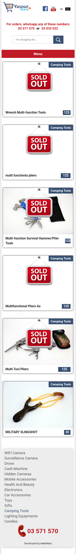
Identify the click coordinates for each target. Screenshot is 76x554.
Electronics (13, 490)
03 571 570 (42, 531)
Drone (9, 463)
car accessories (17, 495)
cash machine (16, 469)
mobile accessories (20, 479)
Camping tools (16, 511)
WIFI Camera (14, 453)
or (38, 28)
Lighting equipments (21, 516)
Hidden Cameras (17, 474)
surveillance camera (21, 458)
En (68, 9)
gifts (8, 505)
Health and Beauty (19, 484)
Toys (8, 500)
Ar (61, 9)
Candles (11, 521)
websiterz (46, 543)
